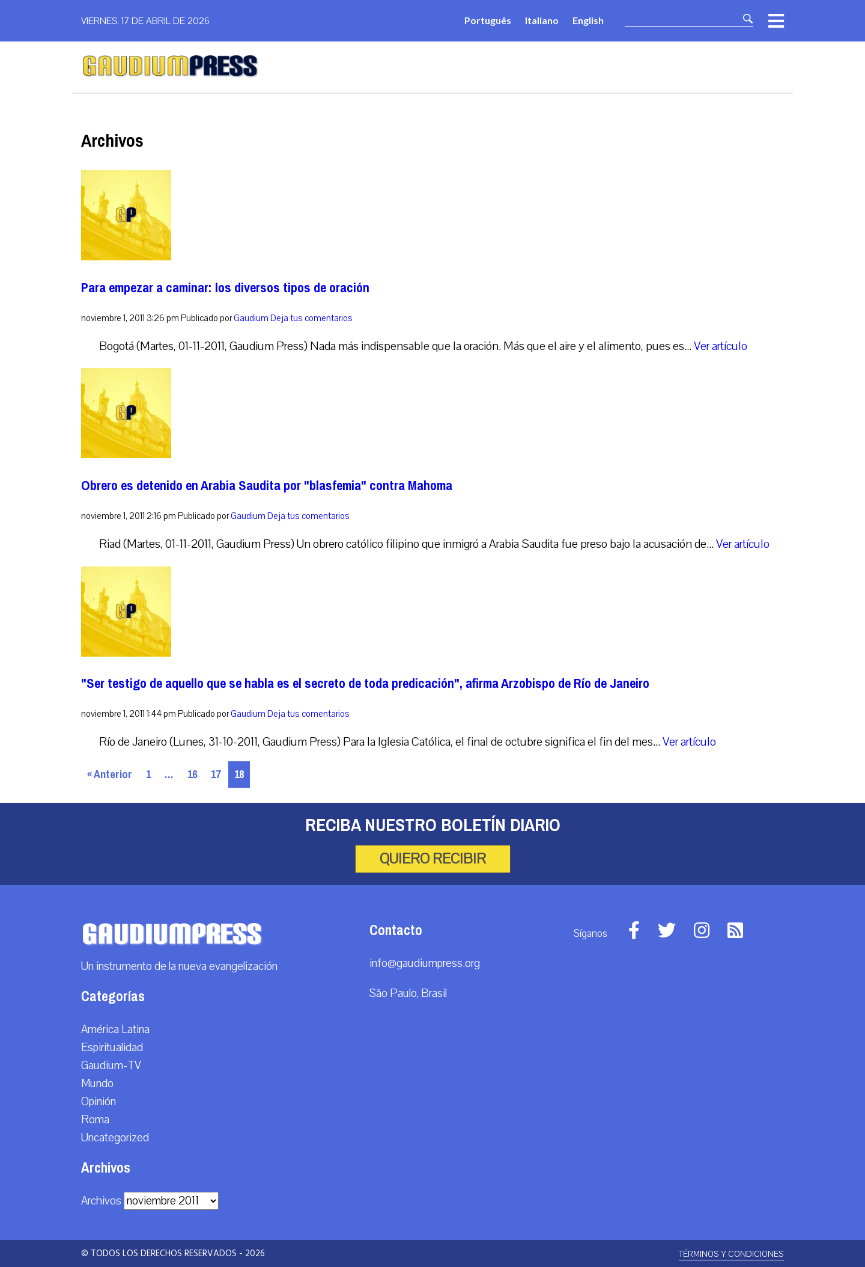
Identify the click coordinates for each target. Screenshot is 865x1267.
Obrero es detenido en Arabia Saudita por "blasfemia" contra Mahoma (266, 485)
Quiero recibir (433, 858)
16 (192, 774)
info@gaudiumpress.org (424, 963)
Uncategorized (115, 1138)
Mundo (97, 1083)
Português (487, 20)
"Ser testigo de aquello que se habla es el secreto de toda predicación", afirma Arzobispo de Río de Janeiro (365, 683)
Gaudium (251, 318)
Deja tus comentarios (311, 318)
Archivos (101, 1201)
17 (215, 774)
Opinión (98, 1101)
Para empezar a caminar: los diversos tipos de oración (225, 287)
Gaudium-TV (111, 1065)
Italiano (542, 20)
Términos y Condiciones (731, 1254)
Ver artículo (720, 346)
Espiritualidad (112, 1047)
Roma (95, 1119)
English (588, 20)
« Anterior (109, 774)
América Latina (115, 1029)
